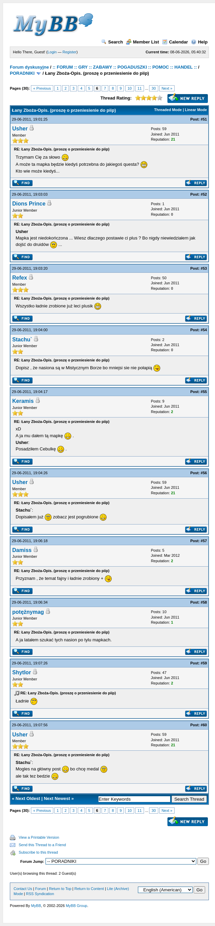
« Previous (42, 88)
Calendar (175, 41)
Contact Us (23, 889)
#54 (204, 330)
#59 (204, 663)
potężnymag (28, 612)
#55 (204, 392)
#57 (204, 541)
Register (69, 52)
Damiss (22, 550)
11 (140, 88)
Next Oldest (28, 798)
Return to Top (60, 889)
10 (130, 88)
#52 (204, 194)
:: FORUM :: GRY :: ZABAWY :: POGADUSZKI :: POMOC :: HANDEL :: (125, 67)
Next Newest (57, 798)
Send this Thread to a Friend (42, 845)
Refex (19, 278)
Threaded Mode (168, 110)
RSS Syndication (40, 894)
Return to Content (89, 889)
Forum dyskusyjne (29, 67)
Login (52, 52)
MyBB (36, 906)
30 (153, 88)
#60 (204, 725)
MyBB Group (76, 906)
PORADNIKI (22, 73)
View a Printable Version (39, 837)
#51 (204, 119)
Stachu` (22, 339)
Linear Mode (196, 110)
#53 (204, 268)
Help (199, 41)
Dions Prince (29, 204)
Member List (142, 41)
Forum (40, 889)
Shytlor (21, 672)
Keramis (23, 401)
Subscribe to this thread (38, 852)
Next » (167, 88)
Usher (20, 128)
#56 (204, 473)
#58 (204, 602)
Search (112, 41)
